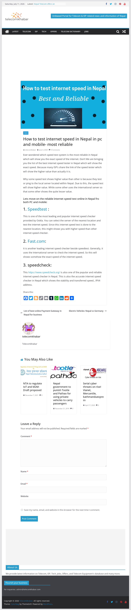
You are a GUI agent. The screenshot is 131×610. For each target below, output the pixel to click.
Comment (26, 436)
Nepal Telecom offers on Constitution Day (44, 5)
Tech (44, 31)
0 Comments (54, 150)
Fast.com (36, 241)
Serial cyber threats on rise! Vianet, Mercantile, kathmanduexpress (93, 392)
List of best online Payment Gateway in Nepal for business (41, 312)
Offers (53, 31)
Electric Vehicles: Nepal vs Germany (88, 310)
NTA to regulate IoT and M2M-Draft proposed (32, 387)
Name (24, 471)
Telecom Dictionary (70, 31)
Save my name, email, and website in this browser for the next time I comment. (62, 510)
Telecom (27, 31)
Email (24, 483)
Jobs (86, 31)
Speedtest (37, 209)
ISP (36, 31)
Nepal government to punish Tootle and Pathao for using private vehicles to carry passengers (62, 393)
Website (24, 496)
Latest (15, 31)
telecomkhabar (30, 150)
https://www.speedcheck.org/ (44, 272)
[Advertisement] (65, 62)
